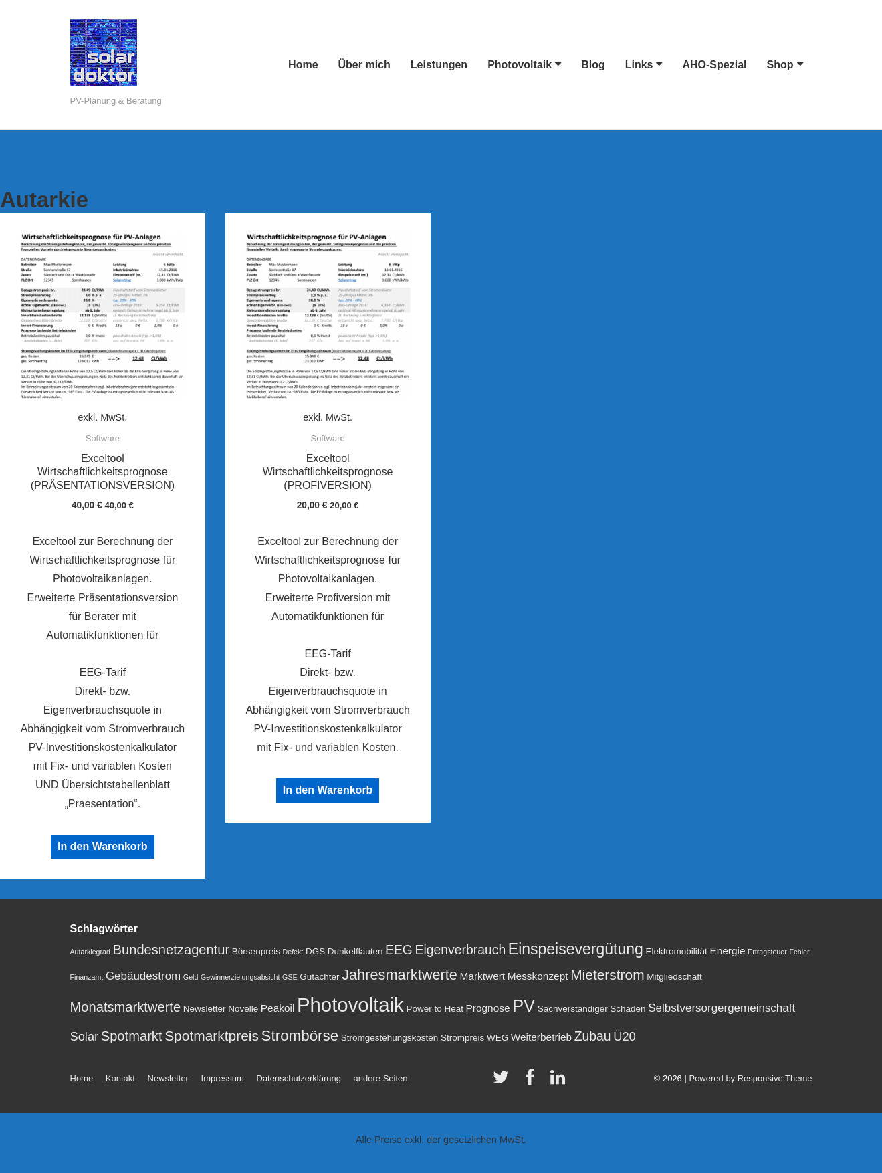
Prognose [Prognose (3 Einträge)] (488, 1008)
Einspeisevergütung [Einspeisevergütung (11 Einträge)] (575, 949)
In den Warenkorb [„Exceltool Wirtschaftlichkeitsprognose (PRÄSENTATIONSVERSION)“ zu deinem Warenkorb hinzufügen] (103, 846)
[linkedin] (559, 1082)
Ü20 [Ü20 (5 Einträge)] (624, 1036)
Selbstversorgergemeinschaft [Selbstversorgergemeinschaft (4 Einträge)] (721, 1008)
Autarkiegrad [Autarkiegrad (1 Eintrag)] (90, 952)
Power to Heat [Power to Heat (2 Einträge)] (434, 1009)
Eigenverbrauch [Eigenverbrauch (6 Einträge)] (460, 949)
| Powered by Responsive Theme (748, 1078)
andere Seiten (381, 1078)
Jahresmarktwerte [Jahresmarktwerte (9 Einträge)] (399, 974)
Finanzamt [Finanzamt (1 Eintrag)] (87, 977)
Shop (780, 64)
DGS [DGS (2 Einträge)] (315, 951)
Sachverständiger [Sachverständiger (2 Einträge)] (573, 1009)
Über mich (364, 64)
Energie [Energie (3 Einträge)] (727, 950)
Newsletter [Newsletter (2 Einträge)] (204, 1009)
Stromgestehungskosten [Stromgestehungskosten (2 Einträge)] (390, 1038)
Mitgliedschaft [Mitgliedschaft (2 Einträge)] (674, 977)
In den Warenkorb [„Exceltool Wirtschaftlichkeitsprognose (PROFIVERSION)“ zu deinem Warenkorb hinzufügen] (328, 790)
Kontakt (120, 1078)
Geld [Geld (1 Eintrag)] (191, 977)
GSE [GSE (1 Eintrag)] (290, 977)
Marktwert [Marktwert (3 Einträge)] (482, 976)
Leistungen (439, 64)
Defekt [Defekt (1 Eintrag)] (293, 952)
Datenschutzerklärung (299, 1078)
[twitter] (504, 1082)
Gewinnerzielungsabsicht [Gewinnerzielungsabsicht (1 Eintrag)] (240, 977)
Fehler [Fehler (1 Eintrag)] (799, 952)
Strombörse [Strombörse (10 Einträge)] (300, 1035)
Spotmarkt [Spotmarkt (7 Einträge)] (131, 1036)
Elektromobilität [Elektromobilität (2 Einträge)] (676, 951)
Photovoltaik (519, 64)
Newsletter (168, 1078)
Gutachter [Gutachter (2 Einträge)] (319, 977)
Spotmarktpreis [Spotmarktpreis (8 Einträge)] (211, 1035)
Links (639, 64)
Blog (593, 64)
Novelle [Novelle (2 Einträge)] (243, 1009)
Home (303, 64)
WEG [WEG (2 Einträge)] (497, 1038)
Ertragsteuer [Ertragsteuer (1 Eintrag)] (767, 952)
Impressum (222, 1078)
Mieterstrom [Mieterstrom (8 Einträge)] (607, 974)
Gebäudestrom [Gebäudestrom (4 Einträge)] (143, 976)
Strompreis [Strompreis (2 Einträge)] (462, 1038)
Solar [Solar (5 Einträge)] (84, 1036)
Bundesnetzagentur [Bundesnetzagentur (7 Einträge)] (171, 949)
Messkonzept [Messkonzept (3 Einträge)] (538, 976)
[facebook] (533, 1082)
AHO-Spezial (714, 64)
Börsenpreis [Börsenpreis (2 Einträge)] (256, 951)
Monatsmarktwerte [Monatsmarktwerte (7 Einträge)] (125, 1007)
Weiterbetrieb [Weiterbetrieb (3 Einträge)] (541, 1037)
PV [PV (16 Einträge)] (523, 1005)
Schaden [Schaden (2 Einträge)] (627, 1009)
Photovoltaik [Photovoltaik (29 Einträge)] (350, 1005)
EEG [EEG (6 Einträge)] (399, 949)
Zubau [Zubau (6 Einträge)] (592, 1036)
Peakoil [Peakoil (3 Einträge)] (278, 1008)
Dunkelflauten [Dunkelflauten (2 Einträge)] (355, 951)
